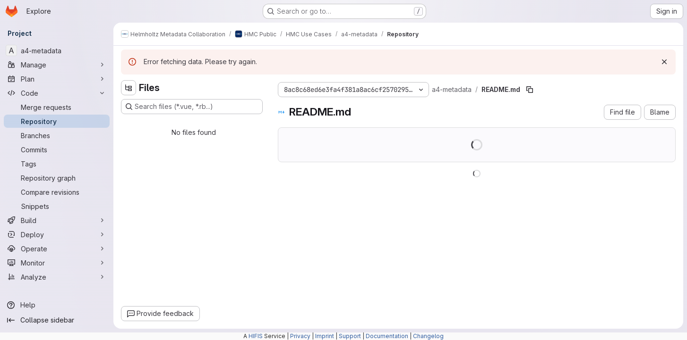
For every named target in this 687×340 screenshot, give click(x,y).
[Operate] (57, 248)
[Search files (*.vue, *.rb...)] (192, 106)
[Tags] (57, 163)
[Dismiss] (664, 61)
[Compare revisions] (57, 192)
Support (350, 336)
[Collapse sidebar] (57, 320)
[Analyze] (57, 276)
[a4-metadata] (57, 50)
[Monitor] (57, 262)
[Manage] (57, 64)
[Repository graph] (57, 177)
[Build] (57, 220)
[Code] (57, 93)
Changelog (428, 336)
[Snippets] (57, 206)
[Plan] (57, 78)
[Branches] (57, 135)
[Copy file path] (529, 89)
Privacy (300, 336)
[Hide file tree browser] (128, 87)
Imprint (324, 336)
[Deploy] (57, 234)
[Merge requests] (57, 107)
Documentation (387, 336)
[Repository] (57, 121)
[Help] (57, 305)
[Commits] (57, 149)
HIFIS (256, 336)
